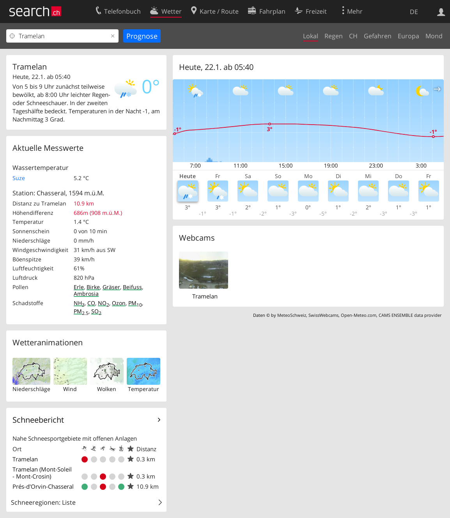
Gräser (111, 287)
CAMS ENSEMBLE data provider (410, 315)
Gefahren (378, 36)
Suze (18, 178)
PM (135, 303)
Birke (93, 287)
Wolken (106, 389)
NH (79, 303)
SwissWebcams (323, 315)
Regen (333, 36)
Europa (408, 36)
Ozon (119, 303)
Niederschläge (31, 389)
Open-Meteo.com (358, 315)
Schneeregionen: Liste (43, 502)
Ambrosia (86, 293)
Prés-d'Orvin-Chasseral (43, 486)
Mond (434, 36)
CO (91, 303)
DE (414, 11)
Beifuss (132, 287)
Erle (79, 287)
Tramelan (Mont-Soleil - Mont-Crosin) (42, 472)
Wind (70, 389)
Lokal (310, 36)
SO (96, 311)
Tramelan (25, 459)
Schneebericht (38, 419)
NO (103, 303)
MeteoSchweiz (291, 315)
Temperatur (143, 389)
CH (353, 36)
